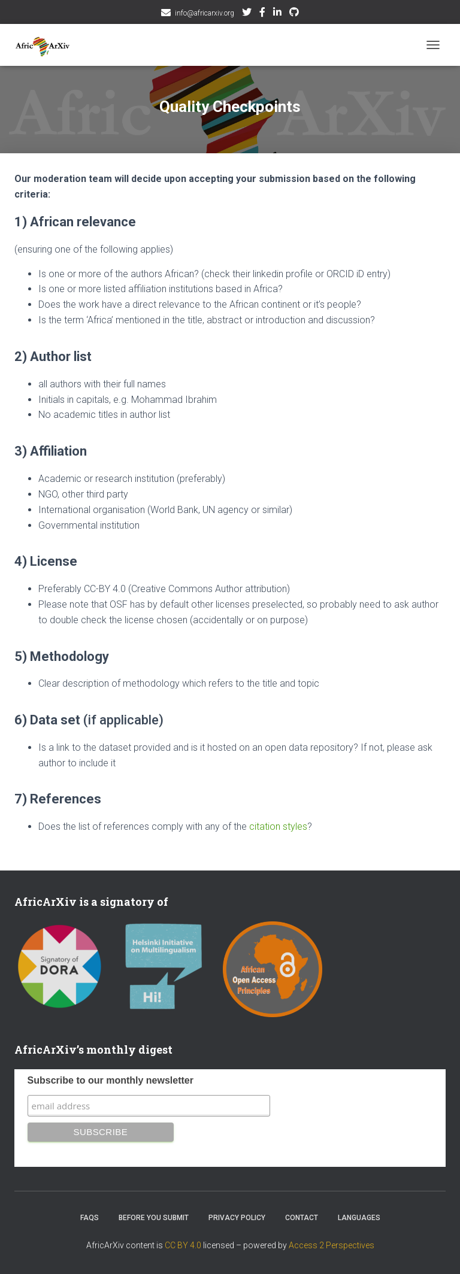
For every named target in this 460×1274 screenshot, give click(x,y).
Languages (359, 1218)
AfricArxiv (277, 14)
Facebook (262, 14)
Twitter (247, 14)
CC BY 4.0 (183, 1245)
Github (294, 14)
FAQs (89, 1218)
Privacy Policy (236, 1218)
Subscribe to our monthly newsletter (110, 1080)
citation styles (278, 826)
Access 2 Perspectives (331, 1245)
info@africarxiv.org (204, 13)
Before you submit (154, 1218)
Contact (301, 1218)
